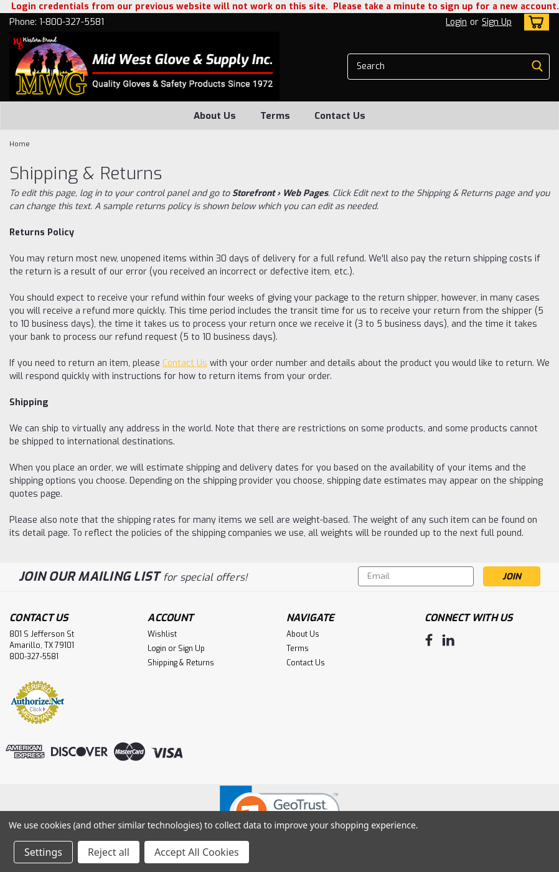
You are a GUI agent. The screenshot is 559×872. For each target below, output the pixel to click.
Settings (43, 852)
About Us (215, 116)
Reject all (108, 852)
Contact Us (339, 116)
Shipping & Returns (181, 663)
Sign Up (497, 22)
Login (456, 22)
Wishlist (162, 634)
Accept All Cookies (196, 852)
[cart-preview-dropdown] (534, 22)
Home (19, 144)
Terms (275, 116)
